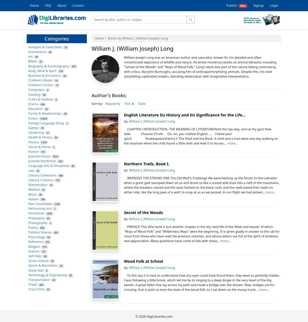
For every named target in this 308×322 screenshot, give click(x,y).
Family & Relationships (44, 113)
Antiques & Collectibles (45, 47)
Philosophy (36, 218)
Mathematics (37, 185)
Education (35, 109)
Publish (236, 5)
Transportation (39, 280)
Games (33, 128)
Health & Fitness (40, 137)
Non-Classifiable (40, 204)
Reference (35, 242)
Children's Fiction (40, 85)
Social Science (38, 261)
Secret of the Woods (143, 212)
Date (141, 104)
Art (30, 56)
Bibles (32, 61)
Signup (258, 5)
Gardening (36, 132)
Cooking (34, 94)
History (33, 142)
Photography (38, 223)
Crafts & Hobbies (40, 99)
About (61, 5)
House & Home (39, 147)
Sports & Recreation (43, 265)
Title (129, 104)
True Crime (36, 289)
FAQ (48, 5)
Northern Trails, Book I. (147, 163)
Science (33, 251)
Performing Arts (40, 208)
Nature (33, 199)
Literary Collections (42, 175)
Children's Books (40, 80)
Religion (34, 246)
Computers (36, 90)
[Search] (139, 19)
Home (34, 5)
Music (32, 194)
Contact (78, 5)
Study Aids (36, 270)
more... (232, 143)
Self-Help (34, 256)
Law (31, 170)
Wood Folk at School (143, 261)
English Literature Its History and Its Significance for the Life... (185, 115)
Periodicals (36, 213)
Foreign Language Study (46, 123)
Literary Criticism (40, 180)
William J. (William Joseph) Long (152, 121)
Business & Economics (44, 75)
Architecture (37, 52)
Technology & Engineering (47, 275)
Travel (32, 284)
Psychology (36, 237)
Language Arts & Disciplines (48, 166)
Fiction (33, 118)
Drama (33, 104)
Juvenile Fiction (39, 156)
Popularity (112, 104)
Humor (33, 151)
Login (274, 5)
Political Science (40, 232)
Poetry (33, 227)
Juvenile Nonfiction (42, 161)
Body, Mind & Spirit (42, 71)
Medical (34, 189)
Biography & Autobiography (48, 66)
